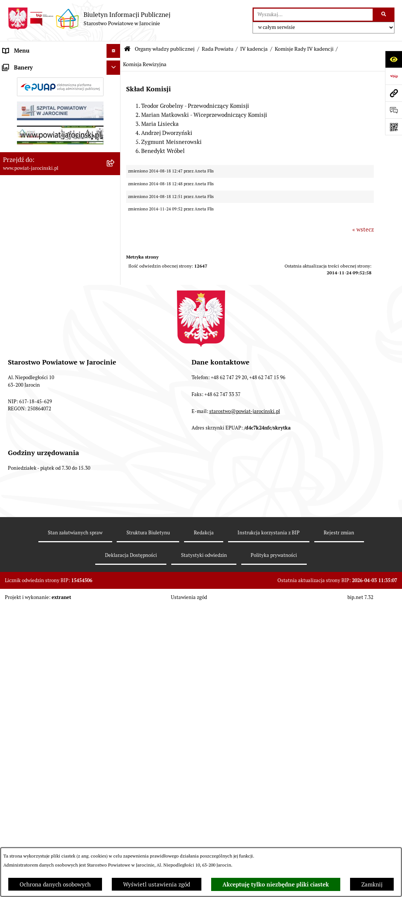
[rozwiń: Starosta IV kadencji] (115, 530)
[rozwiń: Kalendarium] (115, 290)
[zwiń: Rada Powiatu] (115, 83)
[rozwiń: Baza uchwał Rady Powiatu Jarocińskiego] (115, 400)
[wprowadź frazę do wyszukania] (313, 15)
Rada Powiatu (217, 48)
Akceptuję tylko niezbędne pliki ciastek (275, 884)
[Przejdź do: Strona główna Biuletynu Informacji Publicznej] (127, 49)
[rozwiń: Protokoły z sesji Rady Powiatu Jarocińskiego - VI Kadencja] (115, 819)
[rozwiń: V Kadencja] (115, 493)
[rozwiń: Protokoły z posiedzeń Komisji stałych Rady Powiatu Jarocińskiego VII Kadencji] (115, 337)
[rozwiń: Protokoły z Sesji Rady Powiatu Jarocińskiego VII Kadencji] (115, 309)
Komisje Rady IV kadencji (304, 48)
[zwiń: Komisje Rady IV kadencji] (115, 588)
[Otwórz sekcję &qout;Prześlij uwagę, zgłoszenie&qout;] (393, 109)
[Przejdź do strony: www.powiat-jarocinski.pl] (393, 93)
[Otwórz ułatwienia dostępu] (393, 59)
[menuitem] (60, 84)
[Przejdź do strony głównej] (89, 19)
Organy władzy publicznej (165, 48)
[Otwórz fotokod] (393, 126)
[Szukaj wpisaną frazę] (384, 15)
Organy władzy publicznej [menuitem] (36, 64)
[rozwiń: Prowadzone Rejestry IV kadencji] (115, 737)
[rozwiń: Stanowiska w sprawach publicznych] (115, 427)
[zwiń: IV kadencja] (115, 512)
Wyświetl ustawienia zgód (156, 884)
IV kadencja (254, 48)
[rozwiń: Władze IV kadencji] (115, 550)
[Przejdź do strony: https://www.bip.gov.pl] (393, 76)
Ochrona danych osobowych (55, 884)
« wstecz (363, 229)
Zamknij (371, 884)
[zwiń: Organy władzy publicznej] (115, 65)
